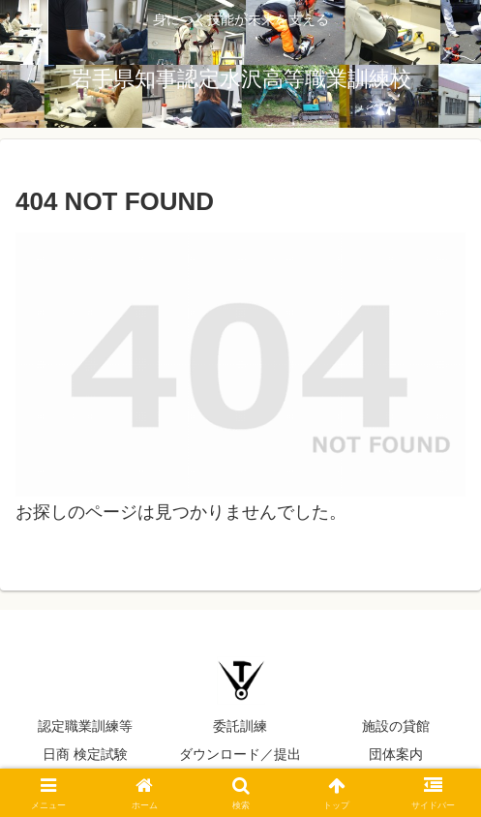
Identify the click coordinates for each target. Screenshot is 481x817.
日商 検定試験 (85, 754)
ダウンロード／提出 (240, 754)
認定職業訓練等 (85, 726)
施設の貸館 (396, 726)
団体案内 (396, 754)
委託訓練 (240, 726)
